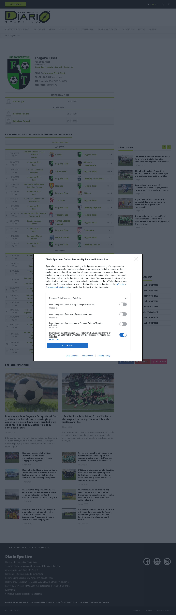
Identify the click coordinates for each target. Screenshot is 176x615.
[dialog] (88, 307)
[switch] (123, 304)
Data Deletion (72, 356)
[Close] (137, 259)
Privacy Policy (104, 356)
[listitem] (88, 298)
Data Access (87, 356)
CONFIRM (67, 345)
